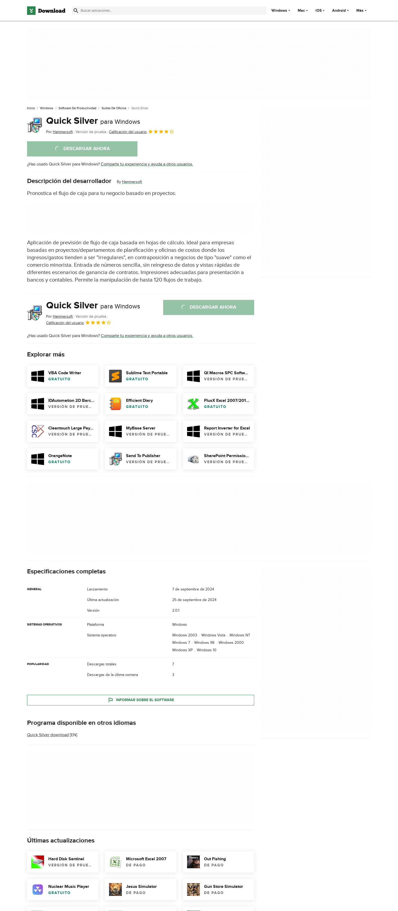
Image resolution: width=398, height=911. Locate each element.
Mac (301, 10)
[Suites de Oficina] (114, 108)
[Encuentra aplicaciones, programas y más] (169, 10)
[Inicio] (31, 108)
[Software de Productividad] (77, 108)
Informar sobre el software (140, 700)
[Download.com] (46, 10)
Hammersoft (132, 182)
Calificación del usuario (141, 131)
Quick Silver (93, 121)
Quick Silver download (48, 735)
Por (59, 132)
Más (362, 10)
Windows (279, 10)
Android (339, 10)
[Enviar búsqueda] (76, 10)
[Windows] (46, 108)
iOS (318, 10)
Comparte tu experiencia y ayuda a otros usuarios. (147, 164)
